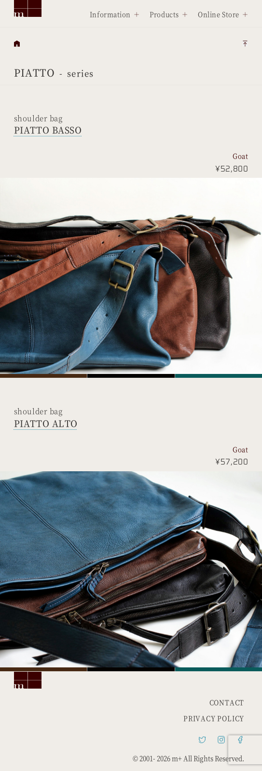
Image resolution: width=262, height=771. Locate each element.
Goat (240, 156)
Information (110, 14)
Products (164, 14)
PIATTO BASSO (48, 129)
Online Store (218, 14)
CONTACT (227, 702)
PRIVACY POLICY (213, 718)
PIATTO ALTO (46, 423)
